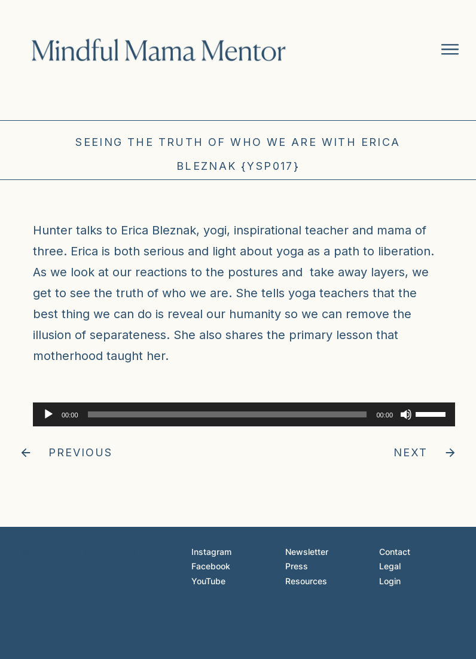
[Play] (48, 414)
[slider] (227, 414)
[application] (238, 414)
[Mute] (406, 414)
